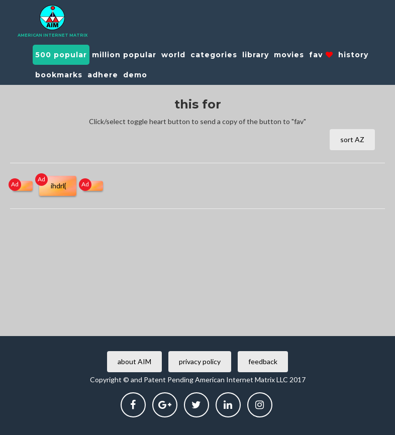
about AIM (134, 361)
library (255, 54)
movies (289, 54)
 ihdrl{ (57, 185)
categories (213, 54)
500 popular (61, 54)
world (173, 54)
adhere (102, 74)
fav (321, 54)
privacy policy (200, 361)
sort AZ (352, 139)
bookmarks (58, 74)
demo (135, 74)
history (353, 54)
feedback (262, 361)
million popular (124, 54)
